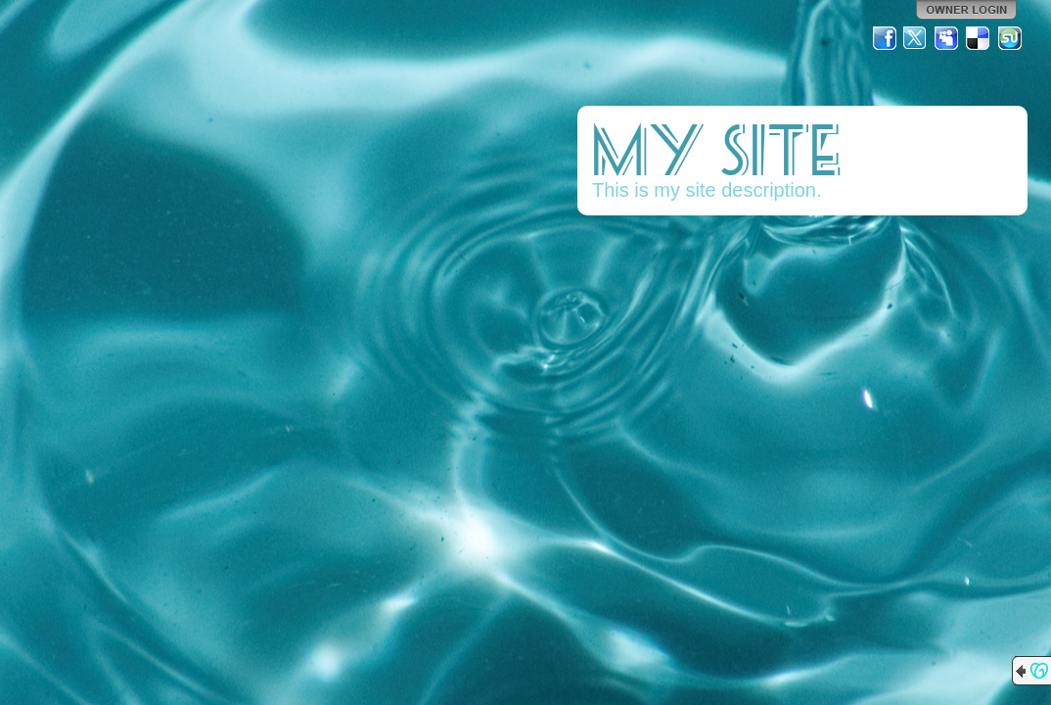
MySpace (947, 38)
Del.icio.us (978, 38)
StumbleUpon (1010, 38)
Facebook (884, 38)
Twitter (916, 38)
